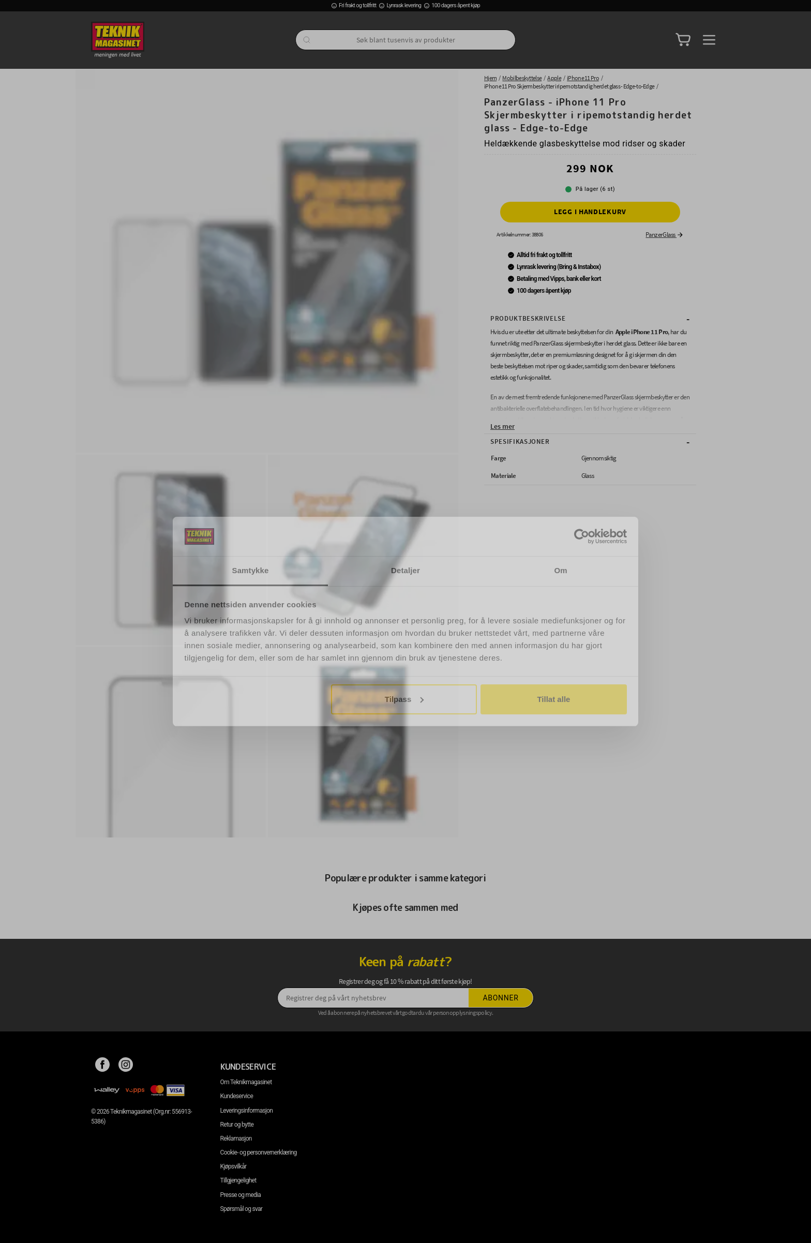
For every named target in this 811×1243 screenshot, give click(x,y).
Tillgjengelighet (238, 1180)
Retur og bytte (236, 1124)
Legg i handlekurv (590, 211)
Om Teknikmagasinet (246, 1082)
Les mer (502, 426)
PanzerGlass (664, 234)
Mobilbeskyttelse (522, 78)
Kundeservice (236, 1096)
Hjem (490, 78)
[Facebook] (102, 1066)
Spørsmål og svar (241, 1208)
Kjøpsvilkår (233, 1166)
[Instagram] (125, 1066)
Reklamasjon (236, 1138)
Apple (554, 78)
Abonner (501, 998)
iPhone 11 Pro (583, 78)
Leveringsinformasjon (246, 1110)
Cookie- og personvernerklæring (258, 1152)
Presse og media (240, 1195)
